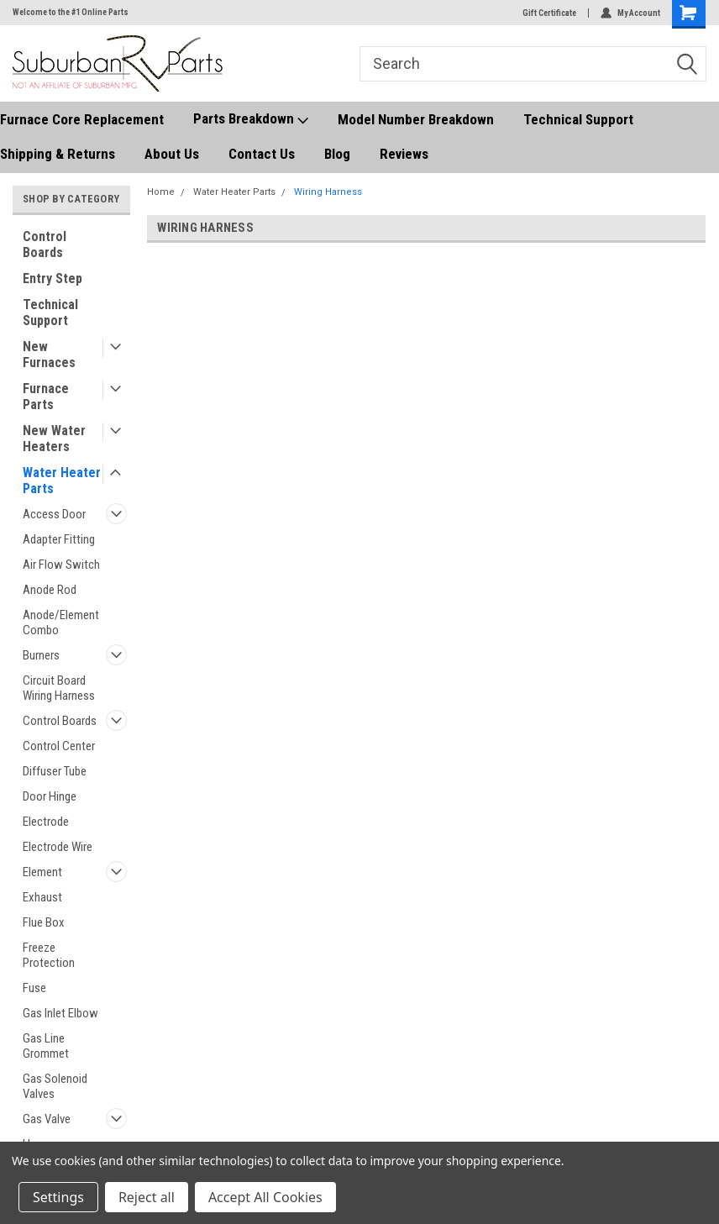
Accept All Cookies (265, 1197)
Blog (337, 153)
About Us (171, 153)
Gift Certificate (549, 13)
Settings (58, 1197)
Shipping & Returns (57, 153)
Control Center (59, 746)
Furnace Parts (46, 396)
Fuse (34, 987)
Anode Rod (49, 589)
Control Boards (44, 244)
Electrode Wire (57, 846)
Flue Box (44, 922)
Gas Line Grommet (46, 1046)
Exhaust (42, 897)
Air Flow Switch (61, 564)
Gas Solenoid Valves (55, 1086)
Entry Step (52, 278)
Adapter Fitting (59, 539)
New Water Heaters (54, 438)
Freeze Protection (49, 955)
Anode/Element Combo (61, 622)
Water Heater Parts (62, 480)
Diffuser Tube (55, 771)
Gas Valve (47, 1119)
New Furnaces (49, 354)
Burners (41, 655)
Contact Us (261, 153)
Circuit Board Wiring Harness (59, 688)
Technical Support (578, 119)
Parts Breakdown (250, 119)
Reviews (404, 153)
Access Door (54, 514)
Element (42, 872)
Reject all (146, 1197)
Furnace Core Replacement (82, 119)
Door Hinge (49, 796)
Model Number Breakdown (416, 119)
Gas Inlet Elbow (60, 1013)
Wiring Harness (328, 191)
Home (161, 191)
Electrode (46, 821)
